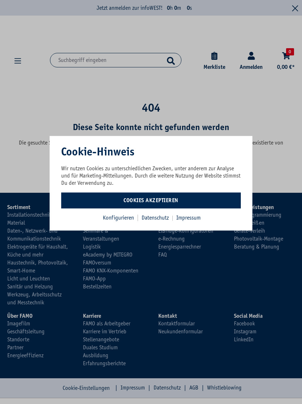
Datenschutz (156, 218)
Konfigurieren (118, 218)
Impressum (188, 218)
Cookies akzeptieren (151, 200)
